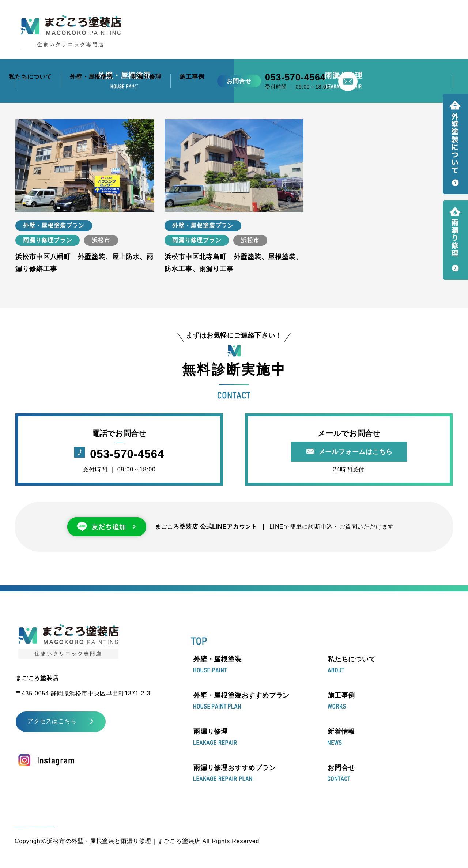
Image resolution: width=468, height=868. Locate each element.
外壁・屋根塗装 (217, 664)
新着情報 (341, 736)
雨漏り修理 (215, 736)
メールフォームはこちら (355, 451)
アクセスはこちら (51, 721)
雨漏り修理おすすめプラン (234, 772)
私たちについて (352, 664)
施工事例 (341, 700)
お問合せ (341, 772)
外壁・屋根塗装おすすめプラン (241, 700)
